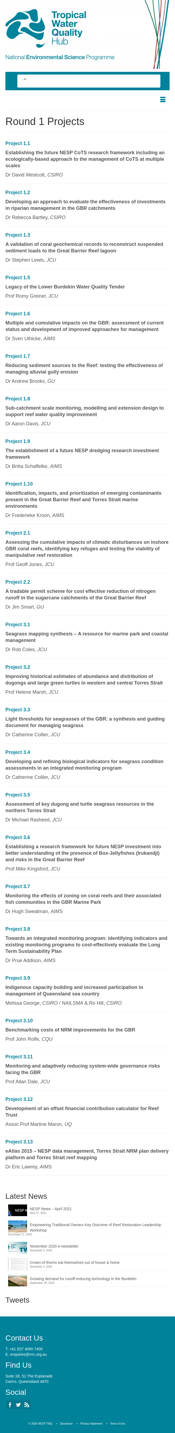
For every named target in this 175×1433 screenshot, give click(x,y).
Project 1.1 (17, 143)
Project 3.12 (19, 1099)
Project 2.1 (17, 533)
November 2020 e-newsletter (54, 1246)
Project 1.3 (17, 235)
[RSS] (27, 1404)
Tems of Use (117, 1423)
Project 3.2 (17, 667)
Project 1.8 (17, 398)
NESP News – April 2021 (51, 1209)
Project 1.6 (17, 313)
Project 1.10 (19, 484)
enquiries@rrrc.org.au (28, 1354)
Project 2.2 (17, 582)
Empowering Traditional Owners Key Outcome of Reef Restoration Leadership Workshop (95, 1227)
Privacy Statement (91, 1423)
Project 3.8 (17, 929)
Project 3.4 (17, 752)
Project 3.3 (17, 709)
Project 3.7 (17, 886)
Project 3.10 (19, 1020)
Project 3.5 (17, 795)
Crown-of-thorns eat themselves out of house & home (75, 1262)
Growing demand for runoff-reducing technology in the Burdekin (83, 1279)
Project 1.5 (17, 277)
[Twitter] (18, 1404)
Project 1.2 (17, 192)
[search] (84, 81)
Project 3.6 (17, 837)
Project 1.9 (17, 441)
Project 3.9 (17, 978)
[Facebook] (10, 1404)
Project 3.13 (19, 1142)
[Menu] (163, 100)
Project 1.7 (17, 356)
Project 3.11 (19, 1056)
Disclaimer (66, 1423)
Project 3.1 (17, 624)
